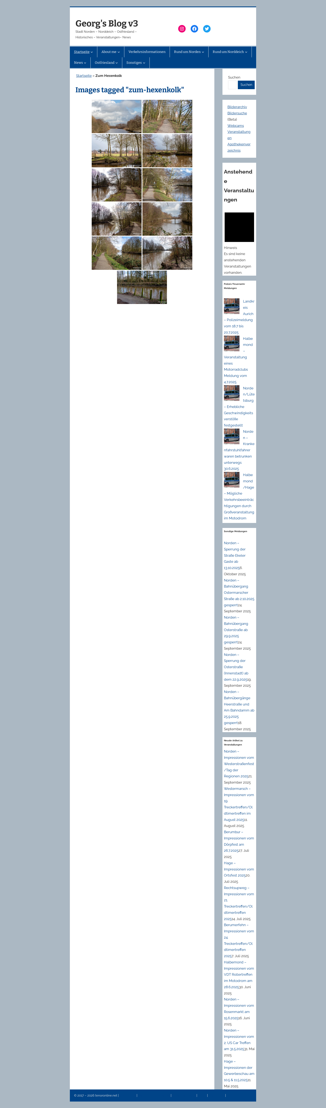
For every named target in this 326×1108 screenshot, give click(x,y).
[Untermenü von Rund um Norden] (203, 52)
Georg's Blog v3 (106, 23)
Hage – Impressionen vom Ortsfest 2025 (239, 869)
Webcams (235, 126)
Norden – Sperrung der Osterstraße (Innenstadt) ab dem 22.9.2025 (236, 667)
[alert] (239, 242)
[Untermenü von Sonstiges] (144, 62)
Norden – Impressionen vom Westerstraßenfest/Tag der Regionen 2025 (239, 763)
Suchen (234, 77)
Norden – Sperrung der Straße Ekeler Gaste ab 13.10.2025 (235, 555)
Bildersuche (237, 113)
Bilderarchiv (237, 107)
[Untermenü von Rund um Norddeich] (246, 52)
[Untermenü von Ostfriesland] (116, 62)
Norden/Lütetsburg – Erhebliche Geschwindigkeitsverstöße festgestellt (239, 407)
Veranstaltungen (184, 1095)
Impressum (128, 1095)
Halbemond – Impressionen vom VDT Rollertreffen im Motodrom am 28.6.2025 (239, 974)
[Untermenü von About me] (118, 52)
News (202, 1095)
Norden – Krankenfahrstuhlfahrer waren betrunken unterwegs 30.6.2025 (239, 450)
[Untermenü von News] (85, 62)
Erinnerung (217, 1095)
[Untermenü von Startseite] (91, 52)
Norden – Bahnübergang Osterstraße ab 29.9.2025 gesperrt (236, 629)
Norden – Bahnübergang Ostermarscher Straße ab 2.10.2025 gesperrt (239, 592)
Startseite (84, 76)
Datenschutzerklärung (154, 1095)
